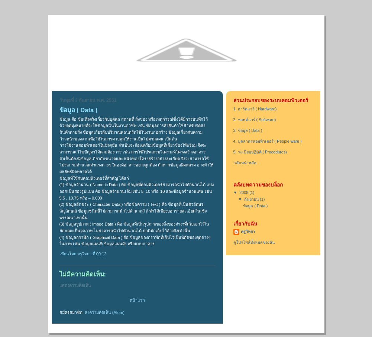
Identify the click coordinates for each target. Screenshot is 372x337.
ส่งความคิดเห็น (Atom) (104, 312)
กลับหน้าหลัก (244, 163)
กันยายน (252, 199)
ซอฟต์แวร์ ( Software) (257, 119)
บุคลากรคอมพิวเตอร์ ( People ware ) (270, 141)
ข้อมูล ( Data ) (250, 130)
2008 (244, 192)
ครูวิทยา (248, 231)
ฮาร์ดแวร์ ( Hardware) (257, 109)
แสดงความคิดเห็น (75, 285)
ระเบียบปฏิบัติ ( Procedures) (262, 152)
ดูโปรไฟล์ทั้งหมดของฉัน (254, 242)
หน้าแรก (137, 300)
